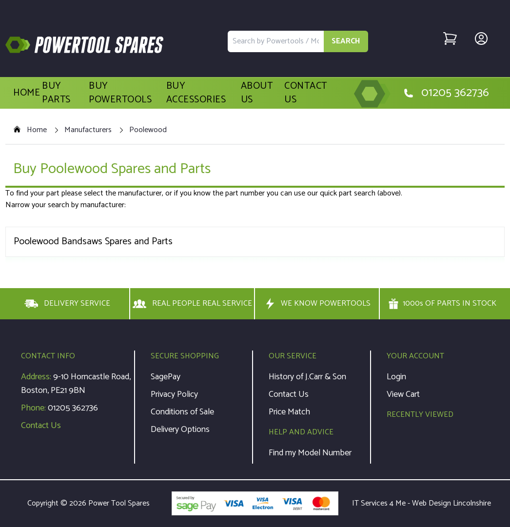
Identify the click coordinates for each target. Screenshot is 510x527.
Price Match (289, 412)
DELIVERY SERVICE (67, 304)
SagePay (165, 377)
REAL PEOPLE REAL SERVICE (192, 304)
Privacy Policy (174, 394)
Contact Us (305, 93)
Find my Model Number (310, 453)
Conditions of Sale (182, 412)
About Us (257, 93)
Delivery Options (180, 429)
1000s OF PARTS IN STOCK (442, 304)
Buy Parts (56, 93)
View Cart (403, 394)
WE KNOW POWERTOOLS (317, 304)
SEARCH (346, 41)
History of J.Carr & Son (307, 377)
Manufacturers (88, 130)
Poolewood (148, 130)
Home (26, 93)
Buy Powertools (120, 93)
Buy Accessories (196, 93)
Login (396, 377)
